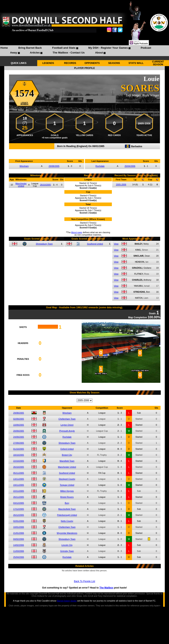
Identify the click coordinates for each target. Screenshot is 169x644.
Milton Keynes (67, 491)
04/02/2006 (18, 539)
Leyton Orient (67, 425)
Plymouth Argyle (67, 431)
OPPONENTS (92, 63)
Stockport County (67, 479)
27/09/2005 (18, 443)
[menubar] (84, 50)
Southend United (95, 244)
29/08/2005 (54, 166)
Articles (35, 52)
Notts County (67, 521)
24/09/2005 (18, 437)
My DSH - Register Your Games (108, 47)
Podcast (146, 47)
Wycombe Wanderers (67, 533)
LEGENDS (48, 63)
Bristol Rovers (67, 497)
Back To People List (84, 581)
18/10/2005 (18, 455)
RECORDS (70, 63)
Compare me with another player (84, 151)
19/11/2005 (18, 485)
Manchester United (21, 184)
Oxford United (67, 449)
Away (13, 52)
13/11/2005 (18, 479)
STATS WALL (136, 63)
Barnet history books (66, 601)
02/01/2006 (18, 521)
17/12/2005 (18, 509)
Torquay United (67, 485)
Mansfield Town (67, 461)
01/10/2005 (18, 449)
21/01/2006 (18, 533)
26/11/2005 (18, 497)
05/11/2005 (18, 473)
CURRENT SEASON (158, 63)
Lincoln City (66, 545)
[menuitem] (4, 48)
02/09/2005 (18, 419)
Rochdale (100, 166)
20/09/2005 (18, 431)
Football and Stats (63, 47)
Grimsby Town (67, 551)
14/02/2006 (18, 545)
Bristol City (67, 455)
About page (76, 232)
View (116, 244)
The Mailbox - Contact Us (68, 52)
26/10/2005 (45, 184)
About (99, 52)
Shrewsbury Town (44, 244)
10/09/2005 (18, 425)
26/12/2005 (18, 515)
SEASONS (114, 63)
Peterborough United (67, 515)
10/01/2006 (18, 527)
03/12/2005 (18, 503)
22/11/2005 (18, 491)
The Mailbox (106, 587)
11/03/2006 (18, 551)
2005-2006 (121, 184)
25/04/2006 (130, 166)
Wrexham (24, 166)
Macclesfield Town (67, 509)
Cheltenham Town (66, 419)
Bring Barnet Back (30, 47)
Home (4, 47)
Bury (67, 503)
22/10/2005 (18, 461)
